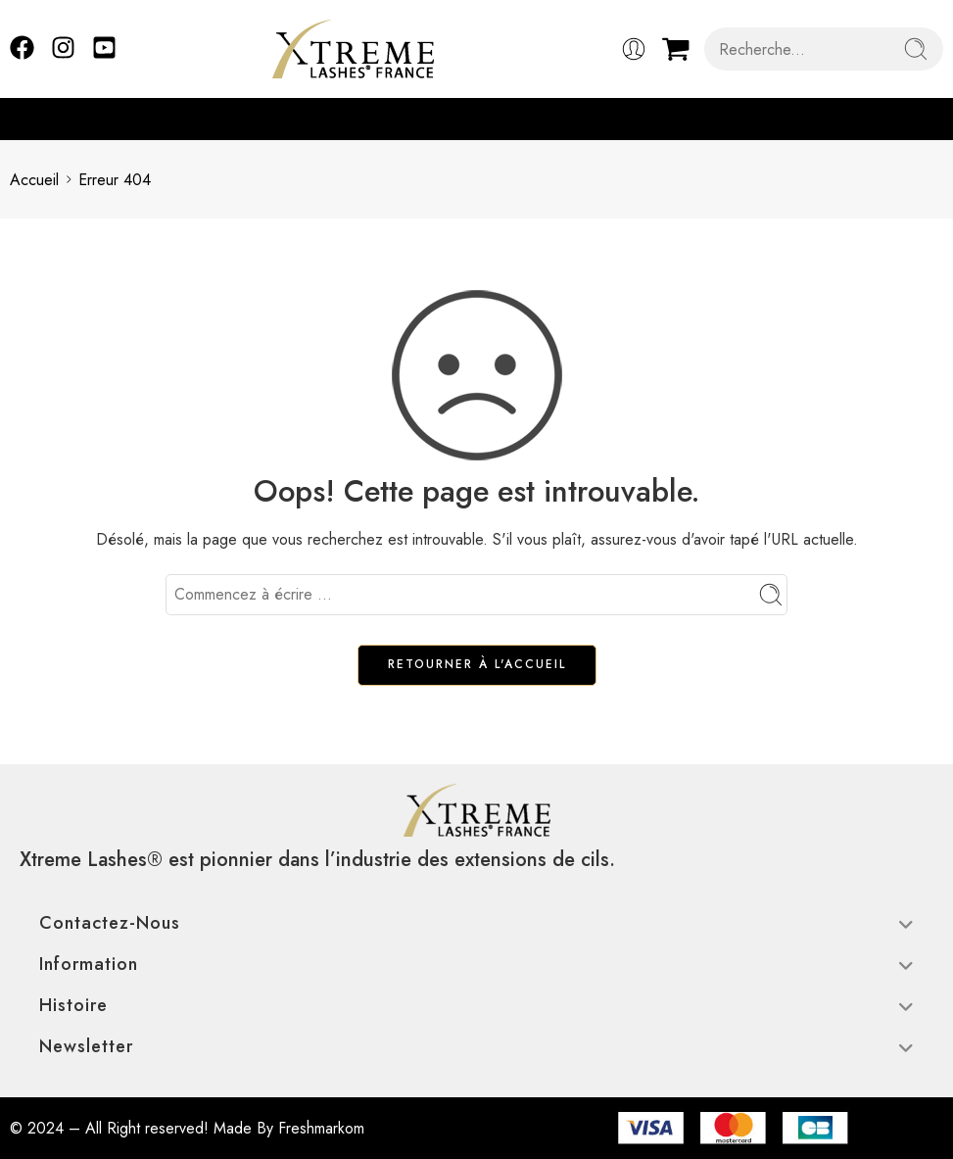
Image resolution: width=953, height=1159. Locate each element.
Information (476, 964)
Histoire (476, 1005)
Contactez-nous (476, 923)
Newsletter (476, 1046)
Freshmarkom (321, 1128)
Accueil (34, 180)
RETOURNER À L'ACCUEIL (477, 664)
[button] (933, 119)
